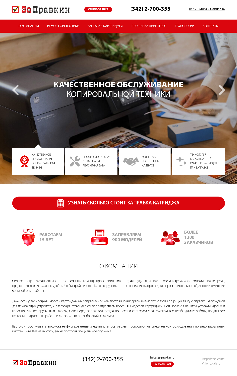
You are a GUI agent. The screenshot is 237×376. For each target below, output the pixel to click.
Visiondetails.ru (211, 363)
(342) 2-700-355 (150, 9)
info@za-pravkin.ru (162, 357)
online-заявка (98, 9)
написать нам (162, 364)
